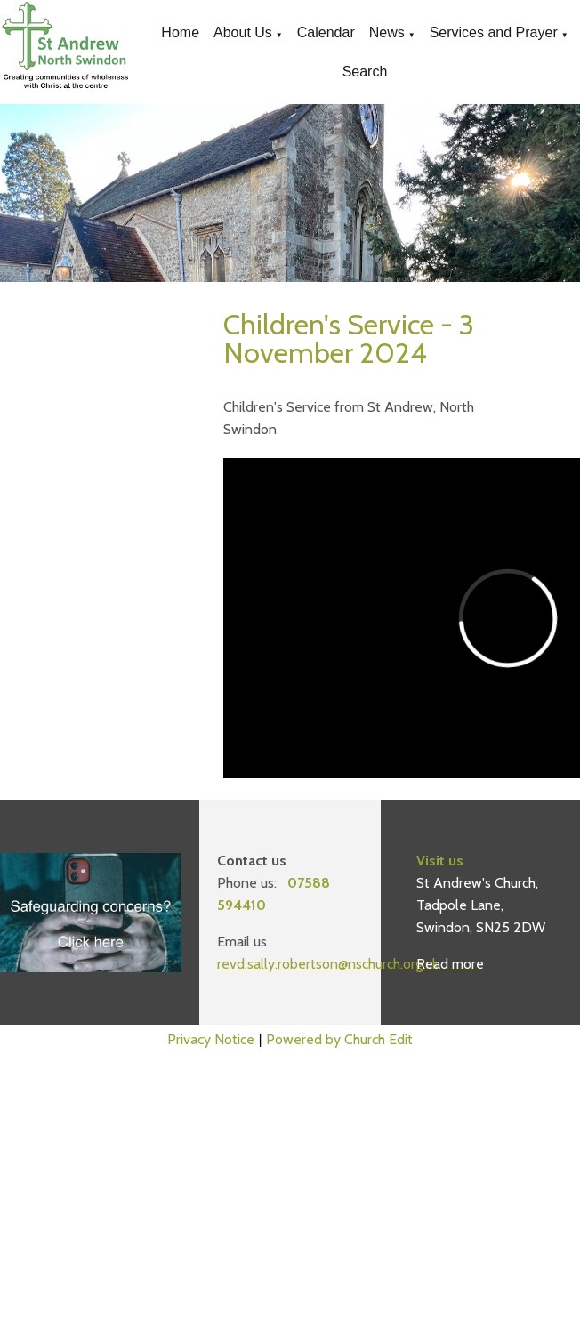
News (387, 32)
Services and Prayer (494, 32)
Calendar (326, 32)
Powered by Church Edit (339, 1039)
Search (365, 71)
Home (180, 32)
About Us (242, 32)
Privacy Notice (210, 1039)
